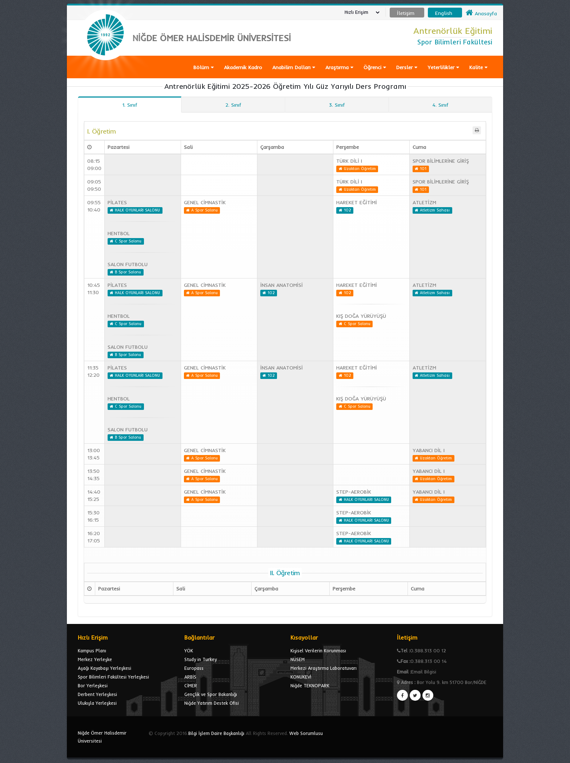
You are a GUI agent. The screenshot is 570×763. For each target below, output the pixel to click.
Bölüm (203, 67)
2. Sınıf (233, 105)
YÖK (188, 650)
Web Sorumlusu (306, 733)
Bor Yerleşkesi (93, 685)
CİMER (190, 685)
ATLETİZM (424, 202)
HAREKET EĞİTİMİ (356, 202)
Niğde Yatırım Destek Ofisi (211, 703)
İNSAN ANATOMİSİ (281, 285)
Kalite (478, 67)
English (443, 13)
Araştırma (339, 67)
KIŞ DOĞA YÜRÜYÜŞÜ (361, 316)
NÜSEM (297, 659)
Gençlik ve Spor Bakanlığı (210, 694)
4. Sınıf (440, 105)
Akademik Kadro (243, 67)
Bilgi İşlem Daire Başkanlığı (216, 733)
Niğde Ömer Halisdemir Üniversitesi (102, 737)
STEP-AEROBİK (353, 492)
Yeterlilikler (443, 67)
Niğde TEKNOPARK (309, 685)
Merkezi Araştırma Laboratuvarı (323, 668)
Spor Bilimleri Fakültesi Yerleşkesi (113, 677)
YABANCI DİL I (429, 450)
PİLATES (117, 202)
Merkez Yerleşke (95, 659)
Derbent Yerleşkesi (97, 694)
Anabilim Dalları (293, 67)
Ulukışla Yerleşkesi (97, 703)
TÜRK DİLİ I (349, 161)
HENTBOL (119, 233)
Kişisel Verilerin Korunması (318, 650)
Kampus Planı (92, 650)
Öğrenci (375, 67)
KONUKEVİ (300, 677)
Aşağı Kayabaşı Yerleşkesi (104, 668)
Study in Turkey (200, 659)
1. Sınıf (129, 105)
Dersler (406, 67)
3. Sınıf (337, 105)
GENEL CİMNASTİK (205, 202)
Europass (194, 668)
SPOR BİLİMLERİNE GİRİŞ (441, 161)
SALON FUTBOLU (128, 264)
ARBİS (190, 677)
